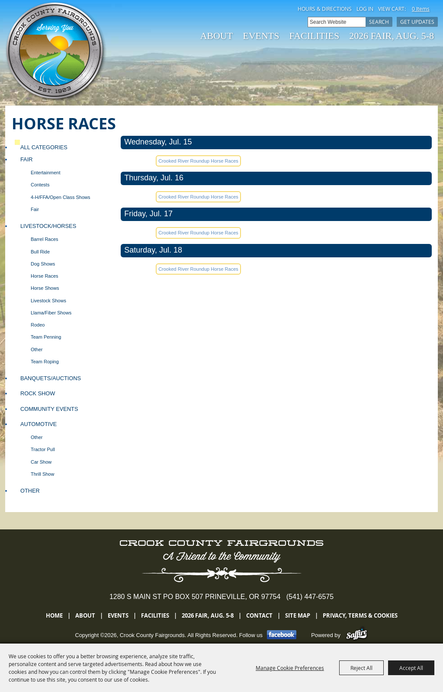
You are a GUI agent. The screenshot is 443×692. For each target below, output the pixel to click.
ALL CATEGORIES (43, 147)
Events (261, 35)
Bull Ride (40, 251)
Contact (259, 615)
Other (37, 349)
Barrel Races (44, 239)
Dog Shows (43, 263)
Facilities (314, 35)
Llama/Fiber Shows (51, 312)
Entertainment (45, 172)
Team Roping (45, 361)
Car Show (41, 462)
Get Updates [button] (417, 21)
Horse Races (44, 276)
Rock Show (37, 393)
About (216, 35)
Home (54, 615)
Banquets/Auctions (50, 378)
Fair (26, 159)
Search (379, 21)
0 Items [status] (421, 8)
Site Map (297, 615)
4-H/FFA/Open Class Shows (60, 197)
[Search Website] (337, 22)
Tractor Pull (43, 449)
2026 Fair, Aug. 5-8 (391, 35)
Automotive (38, 424)
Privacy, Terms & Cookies (360, 615)
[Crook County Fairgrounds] (56, 52)
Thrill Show (42, 474)
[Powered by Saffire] (356, 635)
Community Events (49, 409)
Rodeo (38, 324)
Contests (40, 184)
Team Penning (46, 337)
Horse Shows (45, 288)
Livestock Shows (48, 300)
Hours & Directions (325, 8)
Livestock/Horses (48, 226)
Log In (364, 8)
